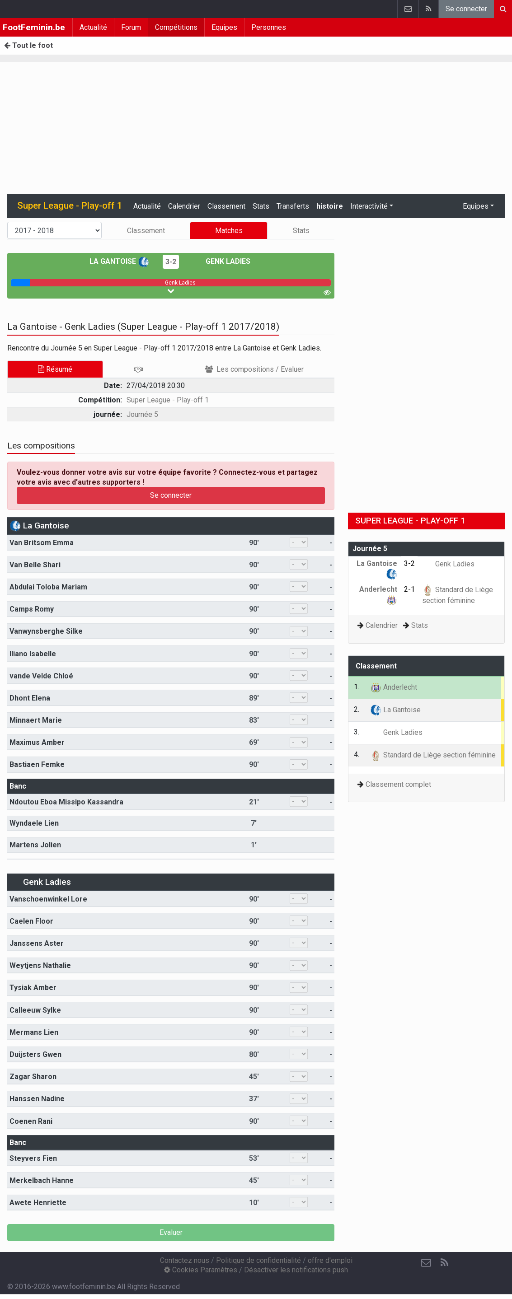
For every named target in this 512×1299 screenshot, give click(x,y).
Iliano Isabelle (32, 654)
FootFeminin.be (34, 27)
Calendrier (184, 206)
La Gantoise (119, 261)
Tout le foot (28, 45)
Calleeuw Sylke (35, 1010)
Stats (261, 206)
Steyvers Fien (33, 1158)
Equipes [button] (476, 206)
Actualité (93, 27)
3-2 (170, 261)
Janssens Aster (36, 943)
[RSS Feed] (444, 1263)
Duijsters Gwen (35, 1054)
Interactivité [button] (369, 206)
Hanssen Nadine (37, 1098)
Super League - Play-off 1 (168, 400)
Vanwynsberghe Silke (46, 631)
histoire (329, 206)
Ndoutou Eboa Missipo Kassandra (66, 802)
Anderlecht (393, 687)
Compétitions (176, 27)
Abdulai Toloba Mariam (48, 587)
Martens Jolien (35, 845)
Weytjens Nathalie (40, 965)
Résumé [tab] (55, 369)
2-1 (409, 589)
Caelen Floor (31, 921)
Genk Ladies (221, 261)
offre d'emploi (330, 1260)
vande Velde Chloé (41, 676)
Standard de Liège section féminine (433, 755)
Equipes (224, 27)
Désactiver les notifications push (296, 1270)
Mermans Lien (33, 1032)
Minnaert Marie (35, 720)
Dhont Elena (29, 698)
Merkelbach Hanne (41, 1180)
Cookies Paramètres (200, 1270)
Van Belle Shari (35, 565)
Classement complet (398, 784)
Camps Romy (31, 609)
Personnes (268, 27)
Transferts (293, 206)
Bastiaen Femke (37, 764)
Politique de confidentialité (258, 1260)
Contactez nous (184, 1260)
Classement (226, 206)
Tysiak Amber (32, 987)
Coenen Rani (30, 1121)
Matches (229, 230)
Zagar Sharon (32, 1076)
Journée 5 (142, 414)
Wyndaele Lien (34, 823)
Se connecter (466, 9)
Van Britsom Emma (41, 542)
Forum (131, 27)
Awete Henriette (37, 1202)
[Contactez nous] (426, 1263)
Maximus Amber (37, 742)
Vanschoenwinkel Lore (48, 899)
